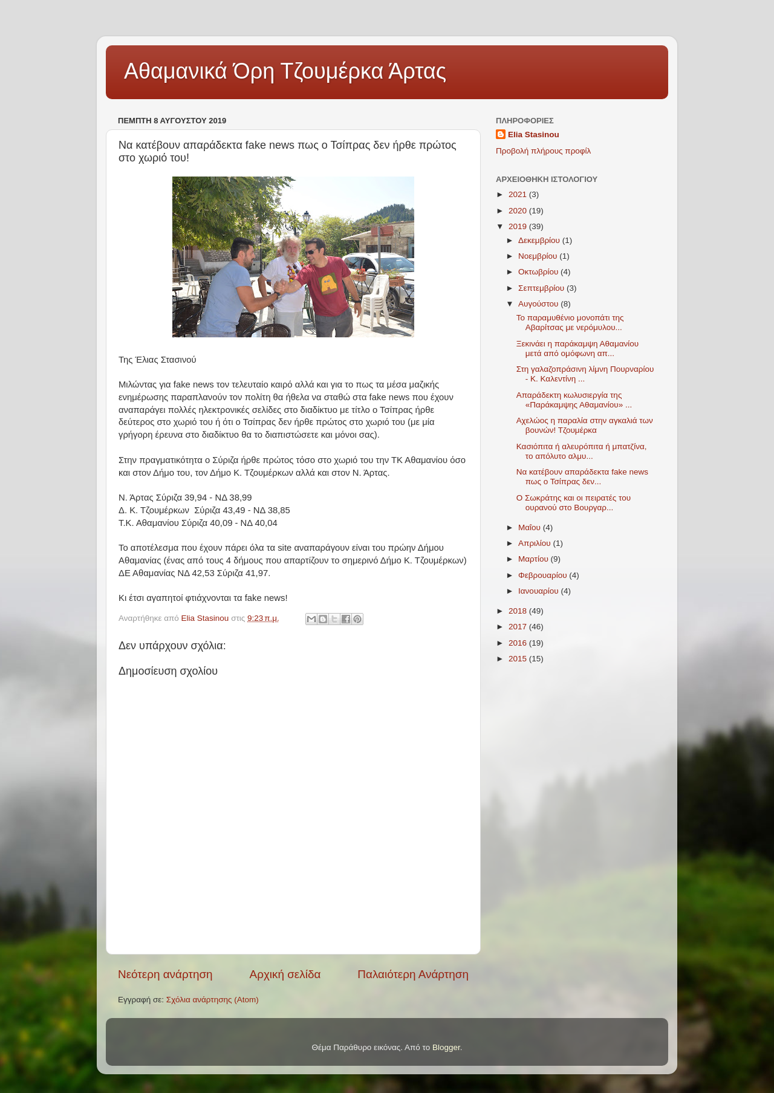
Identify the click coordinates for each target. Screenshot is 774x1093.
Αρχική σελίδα (285, 974)
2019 (519, 226)
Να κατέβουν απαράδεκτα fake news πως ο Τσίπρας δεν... (582, 476)
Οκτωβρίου (539, 271)
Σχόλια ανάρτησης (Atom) (212, 999)
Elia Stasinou (533, 134)
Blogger (446, 1047)
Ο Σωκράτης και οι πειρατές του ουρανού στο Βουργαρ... (573, 502)
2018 (519, 610)
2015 (519, 658)
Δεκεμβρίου (540, 240)
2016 (519, 642)
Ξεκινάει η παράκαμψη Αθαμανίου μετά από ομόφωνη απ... (577, 348)
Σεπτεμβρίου (542, 288)
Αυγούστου (539, 303)
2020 (519, 210)
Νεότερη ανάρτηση (165, 974)
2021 (519, 194)
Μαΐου (530, 527)
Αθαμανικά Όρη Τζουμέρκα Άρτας (285, 71)
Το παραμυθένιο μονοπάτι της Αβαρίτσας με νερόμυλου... (570, 322)
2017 (519, 626)
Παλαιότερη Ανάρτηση (413, 974)
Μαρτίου (534, 558)
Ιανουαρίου (539, 590)
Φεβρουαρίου (543, 575)
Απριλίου (535, 543)
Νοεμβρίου (538, 256)
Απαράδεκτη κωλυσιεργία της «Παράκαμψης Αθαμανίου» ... (574, 400)
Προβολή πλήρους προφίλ (543, 150)
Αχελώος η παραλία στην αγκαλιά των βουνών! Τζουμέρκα (584, 425)
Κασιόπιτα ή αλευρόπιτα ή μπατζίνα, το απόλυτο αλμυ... (581, 451)
